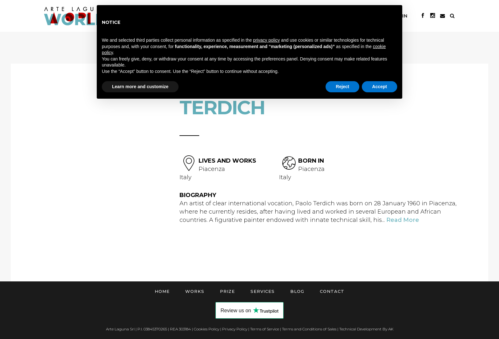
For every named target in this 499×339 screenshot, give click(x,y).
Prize (227, 291)
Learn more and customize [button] (140, 86)
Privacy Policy (234, 329)
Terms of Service (264, 329)
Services (262, 291)
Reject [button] (342, 86)
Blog (297, 291)
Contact (332, 291)
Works (194, 291)
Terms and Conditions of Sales (309, 329)
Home (162, 291)
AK (390, 329)
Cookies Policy (206, 329)
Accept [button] (379, 86)
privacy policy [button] (266, 40)
